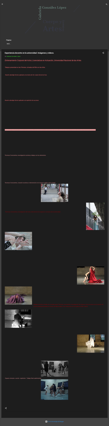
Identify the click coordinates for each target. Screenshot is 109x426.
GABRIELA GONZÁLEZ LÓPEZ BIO (34, 44)
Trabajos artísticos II (56, 44)
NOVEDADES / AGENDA (14, 44)
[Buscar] (107, 4)
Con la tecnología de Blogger (54, 421)
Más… (69, 44)
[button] (103, 53)
